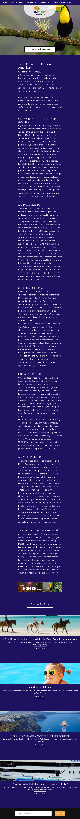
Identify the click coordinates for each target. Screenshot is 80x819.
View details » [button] (40, 648)
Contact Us (66, 2)
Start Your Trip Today (40, 604)
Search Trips (45, 2)
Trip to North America (40, 49)
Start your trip (60, 813)
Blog (56, 2)
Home (6, 2)
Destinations (31, 2)
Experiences (17, 2)
